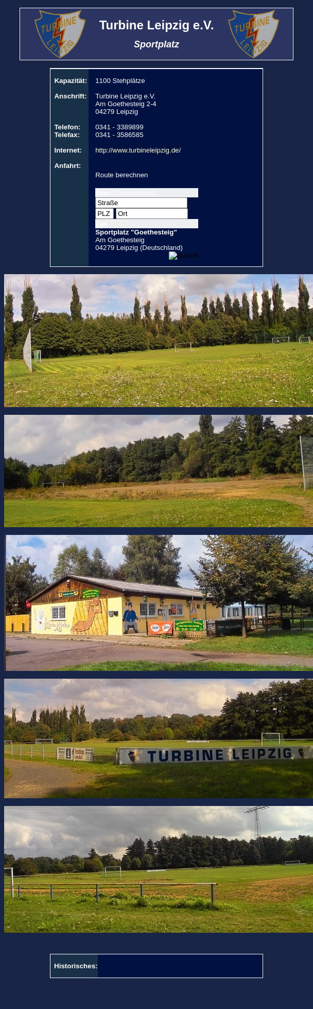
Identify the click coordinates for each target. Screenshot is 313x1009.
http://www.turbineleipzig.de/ (138, 150)
